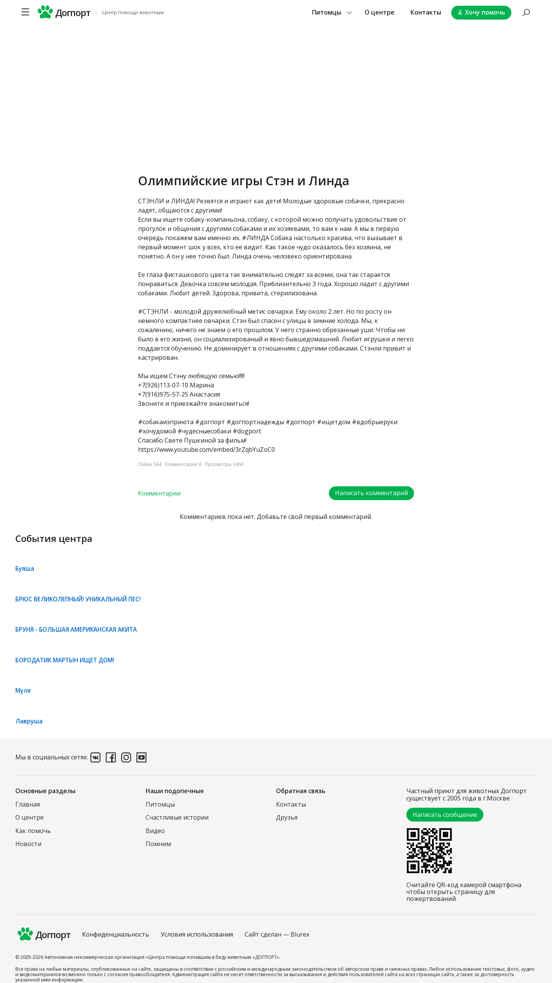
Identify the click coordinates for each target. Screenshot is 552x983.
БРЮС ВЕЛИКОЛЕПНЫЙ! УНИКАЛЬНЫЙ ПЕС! (82, 599)
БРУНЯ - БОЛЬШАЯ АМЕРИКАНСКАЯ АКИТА (80, 629)
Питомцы (160, 804)
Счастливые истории (177, 817)
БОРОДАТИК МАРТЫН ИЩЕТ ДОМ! (69, 659)
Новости (28, 843)
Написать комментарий (371, 493)
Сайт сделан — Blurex (277, 934)
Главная (27, 804)
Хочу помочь (481, 12)
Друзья (286, 817)
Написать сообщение (444, 814)
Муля (23, 690)
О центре (379, 12)
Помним (158, 843)
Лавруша (29, 720)
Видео (155, 830)
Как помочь (33, 830)
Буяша (25, 569)
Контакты (426, 12)
